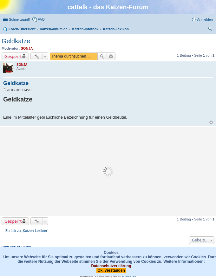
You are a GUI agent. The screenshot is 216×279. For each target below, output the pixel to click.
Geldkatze (16, 41)
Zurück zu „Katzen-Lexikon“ (26, 231)
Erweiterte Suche (111, 56)
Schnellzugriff (19, 19)
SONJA (27, 48)
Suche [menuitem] (211, 29)
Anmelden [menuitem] (205, 19)
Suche (102, 56)
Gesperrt (13, 56)
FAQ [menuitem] (41, 19)
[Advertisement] (108, 171)
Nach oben (211, 122)
